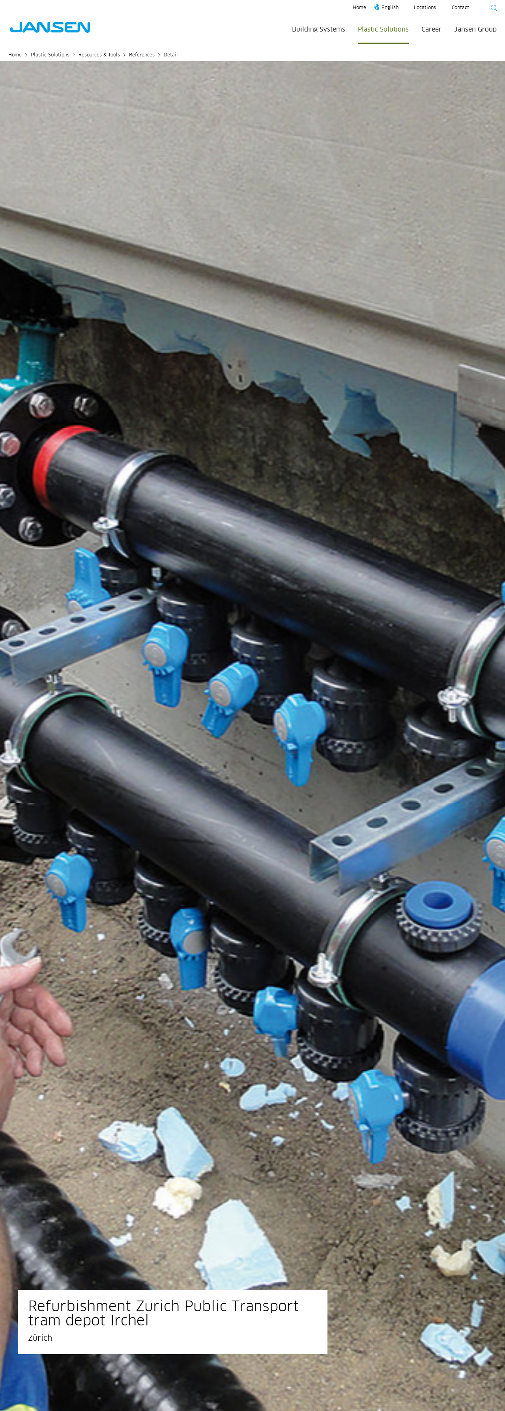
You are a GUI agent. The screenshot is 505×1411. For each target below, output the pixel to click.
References (142, 55)
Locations (425, 8)
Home (359, 8)
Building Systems (318, 29)
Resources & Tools (99, 55)
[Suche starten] (492, 9)
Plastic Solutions (383, 29)
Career (431, 29)
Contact (460, 8)
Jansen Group (475, 29)
